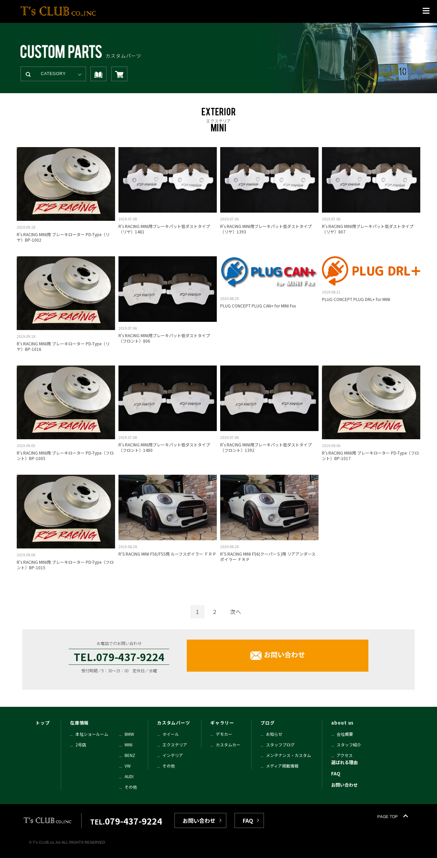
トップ (43, 722)
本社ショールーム (91, 734)
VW (128, 766)
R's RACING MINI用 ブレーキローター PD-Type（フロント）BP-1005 (65, 455)
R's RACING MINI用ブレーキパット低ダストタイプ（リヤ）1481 (164, 228)
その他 (131, 787)
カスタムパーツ (173, 722)
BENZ (130, 755)
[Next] (235, 611)
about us (342, 722)
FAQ (335, 773)
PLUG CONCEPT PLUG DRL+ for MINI (356, 299)
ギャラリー (222, 722)
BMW (129, 734)
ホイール (171, 734)
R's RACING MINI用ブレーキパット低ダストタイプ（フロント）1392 (266, 447)
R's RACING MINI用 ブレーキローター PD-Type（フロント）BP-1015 (65, 564)
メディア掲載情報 (282, 766)
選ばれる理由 (344, 762)
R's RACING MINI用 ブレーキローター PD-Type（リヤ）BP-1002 (63, 237)
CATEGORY (53, 73)
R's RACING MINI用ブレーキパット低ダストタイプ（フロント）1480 (164, 447)
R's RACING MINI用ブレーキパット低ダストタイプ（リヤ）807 (367, 228)
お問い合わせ (284, 655)
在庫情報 (79, 722)
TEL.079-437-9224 (119, 656)
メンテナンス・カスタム (288, 755)
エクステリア (175, 744)
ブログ (267, 722)
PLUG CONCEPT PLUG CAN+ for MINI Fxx (258, 306)
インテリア (173, 755)
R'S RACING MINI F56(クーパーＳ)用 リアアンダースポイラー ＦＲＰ (267, 556)
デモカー (224, 734)
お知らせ (274, 734)
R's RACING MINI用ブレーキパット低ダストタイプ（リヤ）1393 (266, 228)
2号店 (80, 744)
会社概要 (345, 734)
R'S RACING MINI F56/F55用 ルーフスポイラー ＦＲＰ (167, 554)
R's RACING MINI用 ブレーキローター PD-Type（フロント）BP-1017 (370, 455)
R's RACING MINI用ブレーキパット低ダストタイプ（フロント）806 (164, 338)
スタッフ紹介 (349, 744)
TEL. (126, 822)
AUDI (129, 776)
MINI (128, 744)
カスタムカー (228, 744)
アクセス (345, 755)
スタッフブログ (280, 744)
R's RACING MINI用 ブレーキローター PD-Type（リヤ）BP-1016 (63, 346)
